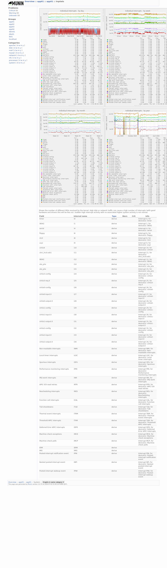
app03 (11, 27)
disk (10, 48)
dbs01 (11, 34)
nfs (10, 58)
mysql (11, 53)
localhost (13, 39)
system (12, 63)
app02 (11, 24)
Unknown (13, 15)
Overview (30, 1)
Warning (12, 13)
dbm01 (12, 32)
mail (11, 50)
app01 (40, 1)
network (12, 55)
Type (114, 216)
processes (13, 60)
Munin (30, 484)
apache (12, 45)
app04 (11, 29)
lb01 (11, 37)
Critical (12, 10)
